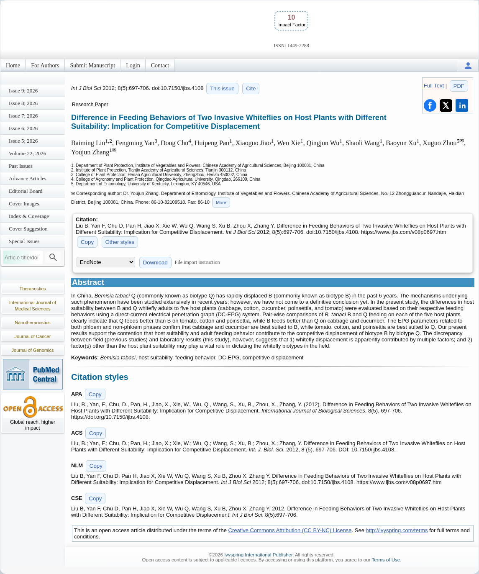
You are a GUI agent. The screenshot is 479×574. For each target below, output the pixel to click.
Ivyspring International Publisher (258, 554)
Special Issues (24, 241)
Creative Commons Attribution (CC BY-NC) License (290, 530)
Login (133, 65)
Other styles (119, 242)
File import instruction (197, 262)
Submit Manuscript (92, 65)
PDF (458, 86)
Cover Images (24, 203)
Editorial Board (26, 191)
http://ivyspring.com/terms (397, 530)
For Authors (45, 65)
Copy (87, 242)
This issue (222, 88)
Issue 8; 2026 (23, 103)
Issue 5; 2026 (23, 141)
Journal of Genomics (33, 350)
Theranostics (33, 288)
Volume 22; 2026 (27, 153)
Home (13, 65)
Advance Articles (27, 178)
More (221, 202)
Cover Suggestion (28, 229)
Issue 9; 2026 (23, 90)
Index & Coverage (29, 216)
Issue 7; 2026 (23, 116)
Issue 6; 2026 (23, 128)
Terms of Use (385, 559)
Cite (251, 88)
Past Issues (21, 166)
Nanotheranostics (33, 322)
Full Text (434, 85)
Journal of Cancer (33, 336)
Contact (160, 65)
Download (155, 262)
